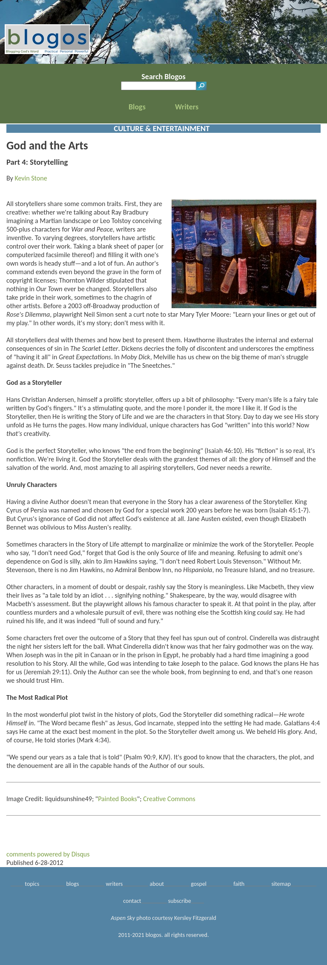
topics (32, 884)
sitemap (280, 884)
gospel (199, 884)
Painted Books (117, 799)
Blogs (137, 107)
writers (114, 884)
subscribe (179, 901)
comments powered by (48, 854)
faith (238, 884)
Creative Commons (169, 799)
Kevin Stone (30, 178)
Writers (186, 107)
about (157, 884)
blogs (72, 884)
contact (132, 901)
